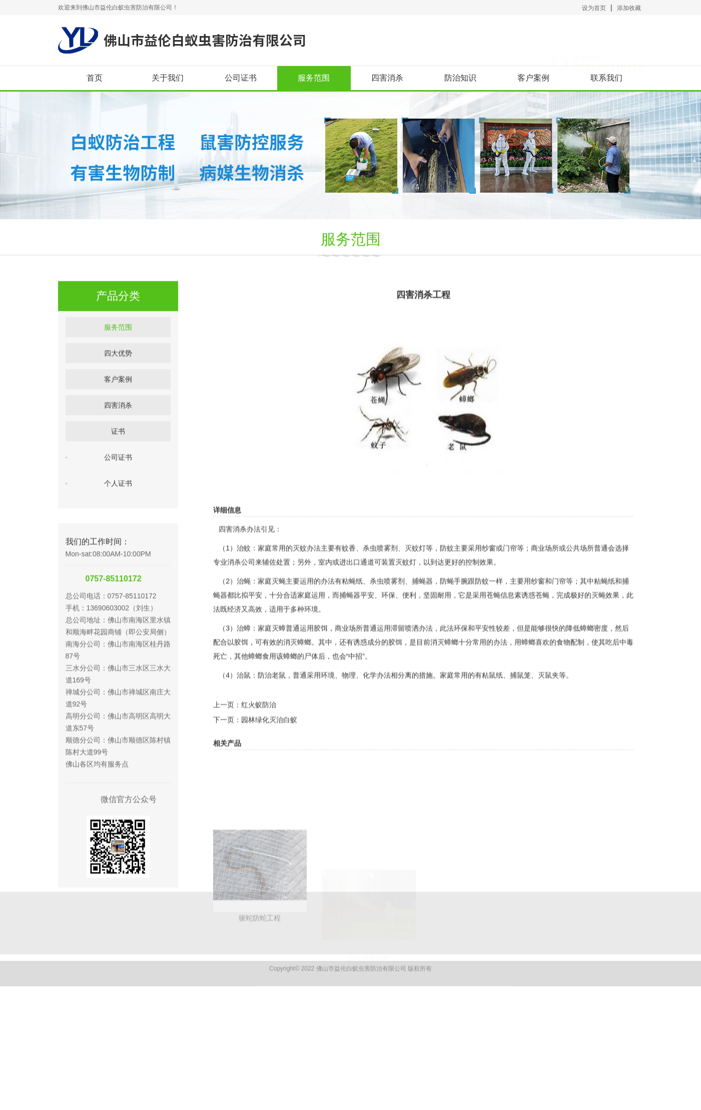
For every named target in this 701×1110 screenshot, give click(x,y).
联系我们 (606, 78)
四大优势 (118, 384)
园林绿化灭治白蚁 (269, 750)
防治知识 (460, 78)
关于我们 (168, 78)
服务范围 (314, 78)
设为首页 (594, 8)
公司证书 (241, 78)
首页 (95, 78)
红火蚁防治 (258, 735)
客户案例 (533, 78)
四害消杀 (387, 78)
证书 (118, 462)
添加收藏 (629, 8)
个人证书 (118, 514)
